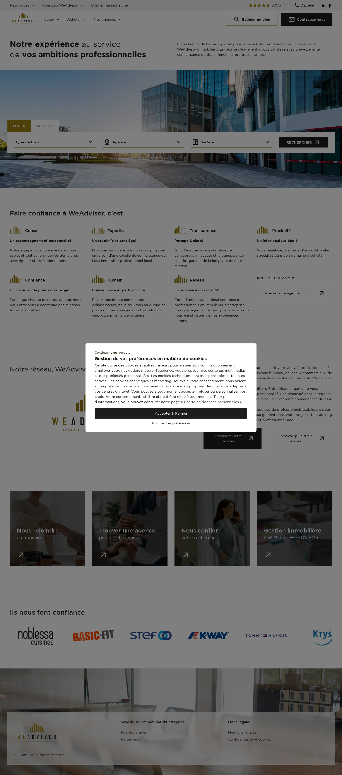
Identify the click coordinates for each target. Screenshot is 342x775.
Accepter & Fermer (171, 413)
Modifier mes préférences (171, 422)
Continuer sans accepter (113, 352)
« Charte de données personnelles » (211, 402)
